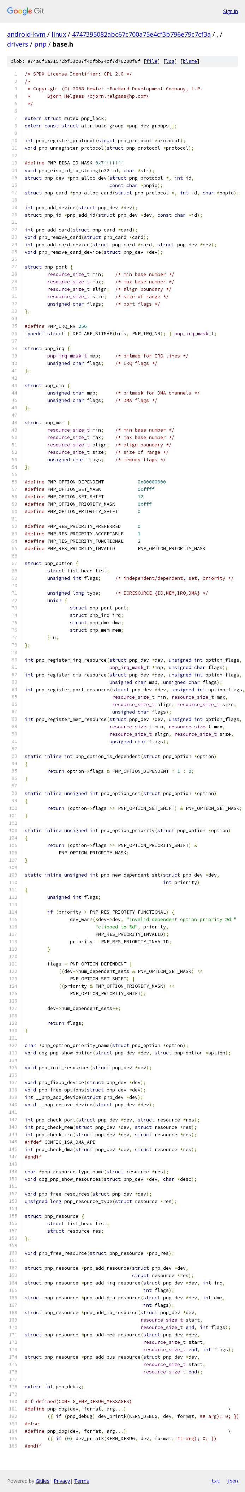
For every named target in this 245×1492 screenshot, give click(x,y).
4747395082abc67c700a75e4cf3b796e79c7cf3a (141, 34)
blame (190, 61)
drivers (17, 44)
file (151, 61)
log (170, 61)
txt (215, 1481)
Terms (81, 1481)
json (232, 1481)
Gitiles (42, 1481)
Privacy (62, 1481)
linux (59, 34)
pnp (40, 44)
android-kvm (26, 34)
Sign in (230, 11)
